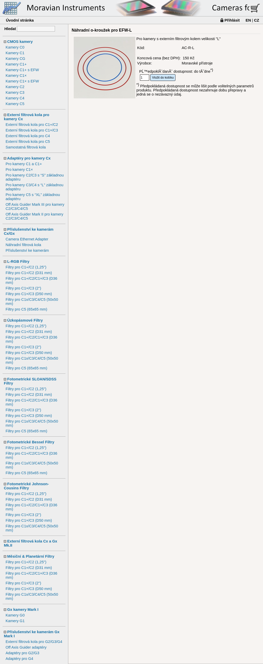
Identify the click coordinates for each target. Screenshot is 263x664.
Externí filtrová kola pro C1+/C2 (32, 125)
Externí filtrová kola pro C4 (28, 136)
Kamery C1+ (16, 64)
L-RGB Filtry (18, 261)
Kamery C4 (15, 98)
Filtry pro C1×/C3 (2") (23, 288)
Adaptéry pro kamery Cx (29, 158)
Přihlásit (232, 20)
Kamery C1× (16, 75)
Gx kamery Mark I (22, 609)
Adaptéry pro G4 (19, 659)
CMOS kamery (20, 42)
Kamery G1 (15, 621)
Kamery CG (15, 59)
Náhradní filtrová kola (23, 245)
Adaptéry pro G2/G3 (22, 653)
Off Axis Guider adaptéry (26, 647)
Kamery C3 (15, 92)
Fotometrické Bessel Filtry (30, 442)
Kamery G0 (15, 615)
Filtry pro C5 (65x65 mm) (26, 309)
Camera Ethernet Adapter (27, 239)
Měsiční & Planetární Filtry (30, 556)
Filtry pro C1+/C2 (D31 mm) (29, 273)
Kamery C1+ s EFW (22, 70)
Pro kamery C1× (19, 169)
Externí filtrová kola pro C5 (28, 141)
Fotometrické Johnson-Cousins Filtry (26, 486)
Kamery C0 (15, 47)
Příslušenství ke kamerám (27, 250)
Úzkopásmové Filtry (25, 320)
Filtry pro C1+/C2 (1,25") (26, 267)
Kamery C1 (15, 53)
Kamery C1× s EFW (22, 81)
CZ (256, 20)
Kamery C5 (15, 104)
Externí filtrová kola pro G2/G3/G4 (34, 642)
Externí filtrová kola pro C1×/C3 (32, 130)
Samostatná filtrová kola (26, 147)
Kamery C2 (15, 87)
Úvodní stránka (20, 20)
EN (248, 20)
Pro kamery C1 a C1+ (24, 164)
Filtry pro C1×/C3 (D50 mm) (29, 294)
